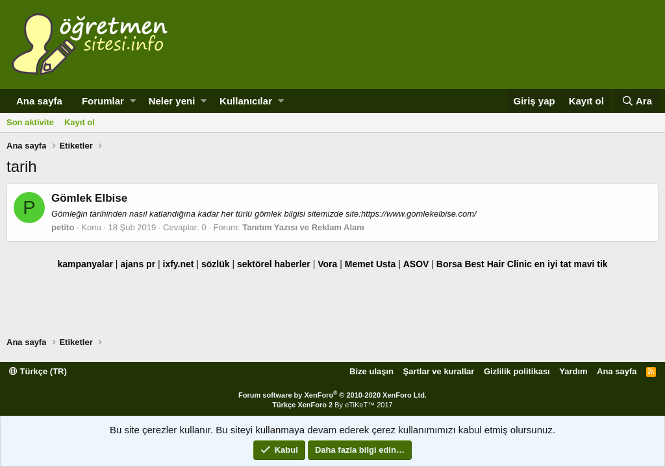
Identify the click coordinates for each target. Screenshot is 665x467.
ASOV (416, 264)
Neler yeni (172, 100)
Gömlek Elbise (89, 198)
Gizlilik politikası (517, 371)
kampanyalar (85, 264)
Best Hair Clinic (497, 264)
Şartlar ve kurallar (439, 371)
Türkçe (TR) (38, 371)
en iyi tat (552, 264)
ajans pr (137, 264)
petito (62, 227)
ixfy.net (178, 264)
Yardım (573, 371)
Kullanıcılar (246, 100)
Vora (327, 264)
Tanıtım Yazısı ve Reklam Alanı (303, 227)
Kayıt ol (79, 122)
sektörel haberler (273, 264)
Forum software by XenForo (332, 395)
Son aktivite (30, 122)
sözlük (215, 264)
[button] (133, 101)
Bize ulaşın (371, 371)
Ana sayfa (39, 100)
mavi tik (590, 264)
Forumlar (103, 100)
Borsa (449, 264)
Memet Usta (370, 264)
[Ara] (637, 101)
